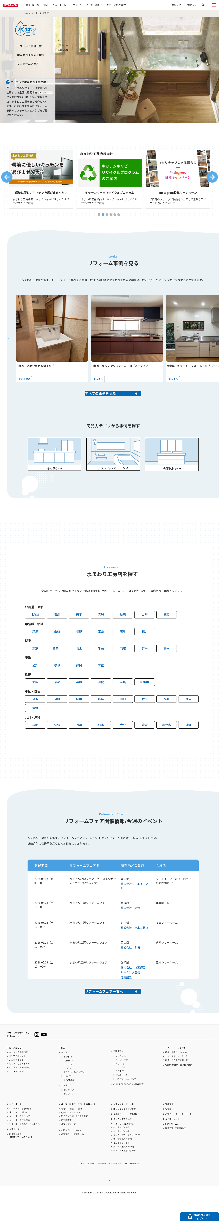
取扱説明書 (66, 1141)
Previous (6, 178)
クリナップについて (127, 5)
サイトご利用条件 (86, 1185)
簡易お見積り (176, 1073)
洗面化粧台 (118, 1072)
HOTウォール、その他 (126, 1100)
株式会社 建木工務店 (134, 943)
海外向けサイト (172, 1140)
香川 (145, 714)
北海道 (35, 630)
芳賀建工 (126, 993)
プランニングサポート (175, 1069)
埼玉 (79, 664)
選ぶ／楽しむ (15, 1069)
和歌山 (144, 698)
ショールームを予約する (20, 1130)
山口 (123, 714)
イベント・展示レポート (124, 1172)
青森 (57, 630)
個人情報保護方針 (132, 1185)
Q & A (71, 1133)
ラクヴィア (69, 1115)
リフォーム (87, 5)
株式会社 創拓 (130, 963)
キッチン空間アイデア (19, 1085)
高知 (167, 714)
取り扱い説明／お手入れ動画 (74, 1137)
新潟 (35, 647)
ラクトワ (120, 1092)
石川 (123, 647)
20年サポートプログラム (72, 1155)
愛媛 (35, 723)
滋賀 (101, 698)
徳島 (188, 714)
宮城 (101, 630)
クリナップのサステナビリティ (127, 1156)
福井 (145, 647)
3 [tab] (107, 217)
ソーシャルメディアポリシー (109, 1185)
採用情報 (169, 1125)
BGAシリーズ (122, 1096)
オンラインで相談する (19, 1133)
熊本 (101, 740)
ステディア (69, 1082)
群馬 (145, 664)
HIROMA (67, 1097)
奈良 (123, 698)
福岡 (35, 740)
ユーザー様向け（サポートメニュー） (78, 1125)
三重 (101, 681)
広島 (101, 714)
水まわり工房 (23, 1157)
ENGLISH (177, 4)
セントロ (68, 1078)
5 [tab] (114, 217)
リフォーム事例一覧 (29, 46)
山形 (145, 630)
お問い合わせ (73, 1151)
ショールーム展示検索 (19, 1141)
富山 (101, 647)
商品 (63, 1069)
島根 (57, 714)
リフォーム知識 (16, 1093)
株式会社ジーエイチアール (136, 901)
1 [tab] (99, 217)
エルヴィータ (122, 1081)
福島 (167, 630)
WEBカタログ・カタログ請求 (178, 1086)
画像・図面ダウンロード (176, 1081)
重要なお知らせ (68, 1145)
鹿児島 (166, 740)
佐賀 (57, 740)
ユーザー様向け (105, 5)
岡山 (79, 714)
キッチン (65, 1073)
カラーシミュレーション (176, 1077)
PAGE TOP (109, 1201)
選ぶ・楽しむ (43, 5)
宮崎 (145, 740)
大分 (123, 740)
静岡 (79, 681)
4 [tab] (111, 217)
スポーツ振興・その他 (123, 1168)
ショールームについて (19, 1137)
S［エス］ (120, 1085)
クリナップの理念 (121, 1149)
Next (212, 178)
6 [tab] (118, 217)
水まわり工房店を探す (30, 55)
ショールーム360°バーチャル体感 (24, 1145)
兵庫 (79, 698)
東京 (35, 664)
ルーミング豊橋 (130, 988)
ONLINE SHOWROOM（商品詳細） (129, 1105)
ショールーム (70, 5)
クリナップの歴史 (121, 1152)
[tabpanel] (41, 181)
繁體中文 (191, 4)
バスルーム (66, 1106)
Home (27, 13)
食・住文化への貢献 (122, 1160)
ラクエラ (68, 1086)
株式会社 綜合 (130, 923)
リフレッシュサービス (123, 1125)
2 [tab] (103, 217)
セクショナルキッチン (74, 1093)
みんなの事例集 (16, 1081)
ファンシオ (121, 1088)
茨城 (123, 664)
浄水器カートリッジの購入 (125, 1135)
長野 (79, 647)
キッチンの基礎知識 (18, 1073)
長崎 (79, 740)
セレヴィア (69, 1111)
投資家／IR (170, 1130)
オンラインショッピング (124, 1130)
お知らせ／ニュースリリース (178, 1135)
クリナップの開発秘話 (19, 1089)
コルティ (68, 1089)
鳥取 (35, 714)
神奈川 (57, 664)
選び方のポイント (17, 1077)
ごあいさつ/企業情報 (123, 1145)
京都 (57, 698)
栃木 (167, 664)
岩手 (79, 630)
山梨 (57, 647)
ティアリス (121, 1077)
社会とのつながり (121, 1164)
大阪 (35, 698)
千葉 (101, 664)
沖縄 (188, 740)
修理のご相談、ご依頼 (71, 1130)
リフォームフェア (28, 63)
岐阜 (57, 681)
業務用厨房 (69, 1101)
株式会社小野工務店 (133, 983)
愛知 (35, 681)
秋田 (123, 630)
